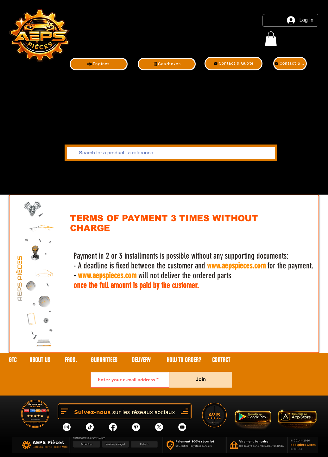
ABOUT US (40, 360)
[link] (271, 38)
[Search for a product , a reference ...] (170, 153)
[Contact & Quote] (233, 63)
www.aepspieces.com (236, 266)
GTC (12, 360)
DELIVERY (141, 360)
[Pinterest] (136, 427)
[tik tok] (90, 427)
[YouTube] (182, 427)
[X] (159, 427)
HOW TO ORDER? (184, 360)
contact (221, 360)
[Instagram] (67, 427)
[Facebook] (113, 427)
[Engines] (99, 64)
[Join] (200, 380)
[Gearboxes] (167, 64)
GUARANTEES (104, 360)
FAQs (70, 360)
